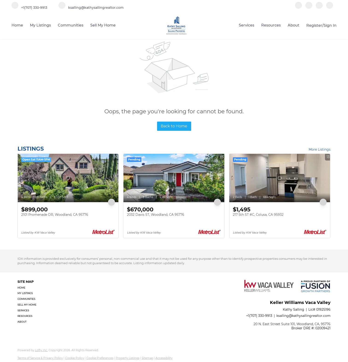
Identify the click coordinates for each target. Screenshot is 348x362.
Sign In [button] (330, 25)
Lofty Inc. (41, 350)
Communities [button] (70, 25)
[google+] (329, 7)
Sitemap (147, 358)
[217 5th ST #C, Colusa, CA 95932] (279, 178)
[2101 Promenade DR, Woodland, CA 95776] (68, 178)
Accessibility (164, 358)
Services (246, 25)
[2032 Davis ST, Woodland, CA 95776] (173, 178)
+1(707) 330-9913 (259, 316)
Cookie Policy (74, 358)
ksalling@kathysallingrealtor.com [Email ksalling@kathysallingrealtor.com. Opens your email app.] (303, 316)
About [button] (293, 25)
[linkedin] (308, 7)
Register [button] (314, 25)
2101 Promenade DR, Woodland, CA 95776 (54, 215)
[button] (28, 288)
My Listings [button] (40, 25)
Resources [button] (271, 25)
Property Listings (127, 358)
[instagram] (319, 7)
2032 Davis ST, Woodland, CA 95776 (155, 215)
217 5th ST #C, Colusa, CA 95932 (258, 215)
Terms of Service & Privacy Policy (40, 358)
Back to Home (174, 126)
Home (17, 25)
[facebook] (298, 7)
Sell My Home (103, 25)
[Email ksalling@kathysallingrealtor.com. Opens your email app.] (91, 7)
